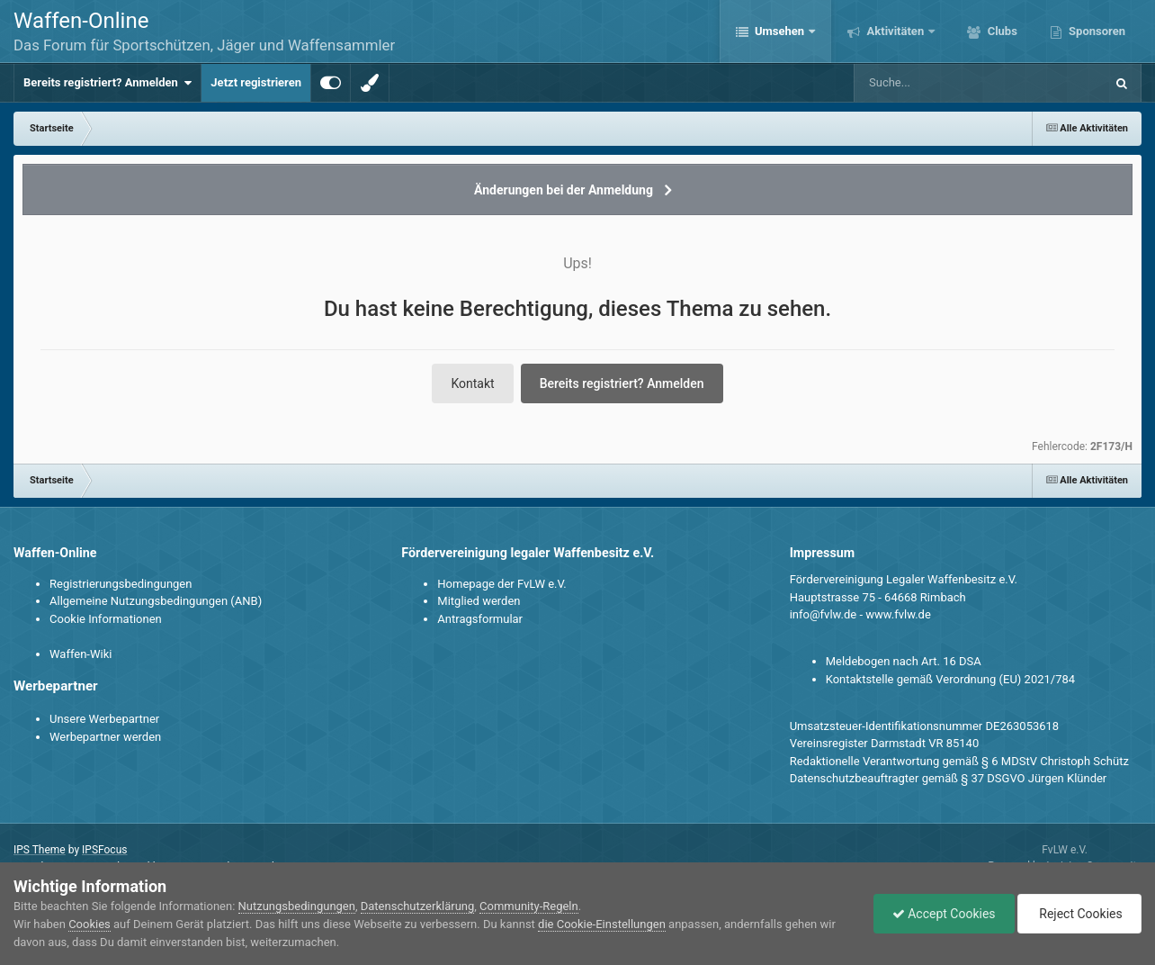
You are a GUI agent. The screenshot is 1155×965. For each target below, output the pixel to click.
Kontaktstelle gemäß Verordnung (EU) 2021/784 (950, 679)
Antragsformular (480, 619)
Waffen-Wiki (80, 654)
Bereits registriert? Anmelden (107, 83)
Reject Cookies (1079, 913)
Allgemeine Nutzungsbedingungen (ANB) (155, 601)
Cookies (89, 924)
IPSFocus (104, 849)
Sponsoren (1095, 31)
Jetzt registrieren (255, 82)
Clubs (1000, 31)
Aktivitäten (895, 31)
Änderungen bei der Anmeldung (563, 190)
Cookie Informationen (105, 619)
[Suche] (944, 83)
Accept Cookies (944, 913)
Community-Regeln (528, 906)
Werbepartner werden (105, 737)
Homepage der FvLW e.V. (501, 584)
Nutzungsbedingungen (296, 906)
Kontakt (472, 383)
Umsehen (780, 31)
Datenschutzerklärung (418, 906)
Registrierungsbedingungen (120, 584)
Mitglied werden (478, 601)
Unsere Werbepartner (104, 719)
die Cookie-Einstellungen (602, 924)
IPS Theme (39, 849)
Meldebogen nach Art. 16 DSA (903, 661)
